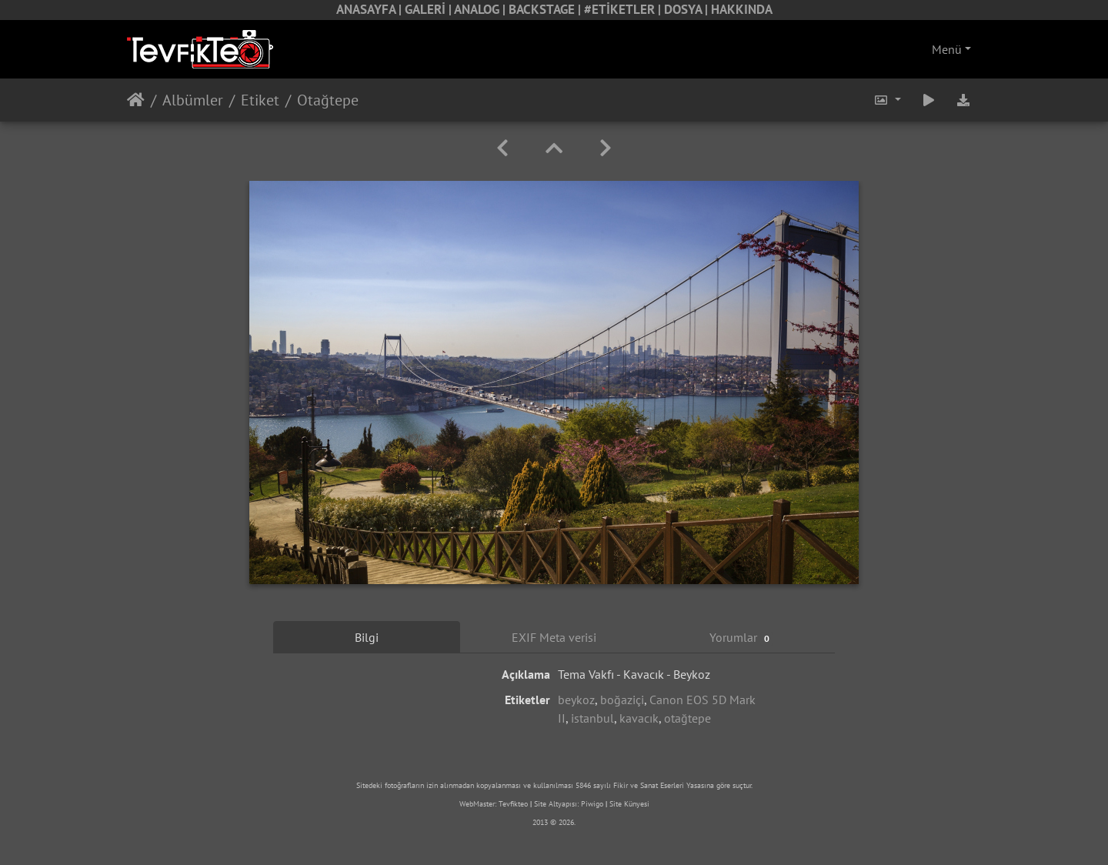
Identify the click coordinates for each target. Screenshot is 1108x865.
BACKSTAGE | (546, 9)
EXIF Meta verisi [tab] (554, 637)
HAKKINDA (742, 9)
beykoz (576, 699)
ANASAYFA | (370, 9)
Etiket (260, 100)
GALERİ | (429, 9)
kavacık (639, 718)
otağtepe (687, 718)
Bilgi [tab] (367, 637)
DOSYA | (687, 9)
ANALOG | (481, 9)
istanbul (592, 718)
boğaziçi (622, 699)
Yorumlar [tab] (741, 638)
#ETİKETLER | (624, 9)
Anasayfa (136, 100)
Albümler (192, 100)
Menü (947, 49)
